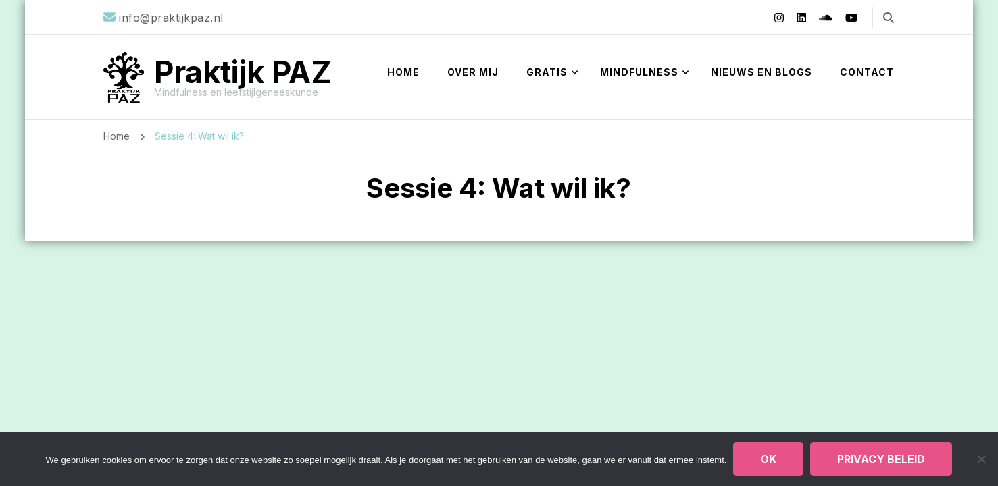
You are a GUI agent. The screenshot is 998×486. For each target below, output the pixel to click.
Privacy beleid (881, 459)
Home (403, 72)
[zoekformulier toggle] (888, 17)
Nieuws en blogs (761, 72)
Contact (867, 72)
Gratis (547, 72)
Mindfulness (639, 72)
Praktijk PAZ (243, 71)
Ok (768, 459)
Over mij (473, 72)
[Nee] (981, 459)
